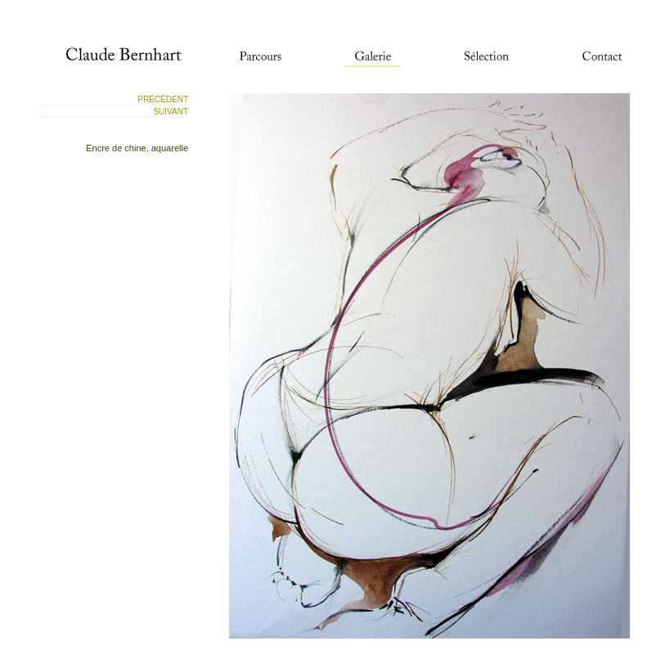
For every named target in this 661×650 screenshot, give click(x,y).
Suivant (170, 111)
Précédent (162, 99)
